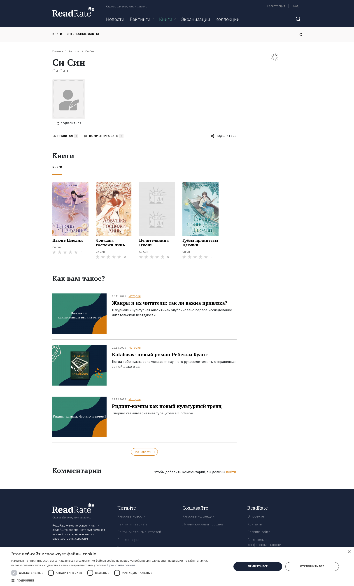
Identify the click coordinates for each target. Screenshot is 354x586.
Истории (135, 296)
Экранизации (195, 19)
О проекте (255, 516)
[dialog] (177, 566)
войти (231, 472)
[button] (118, 580)
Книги (165, 19)
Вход (295, 6)
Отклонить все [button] (312, 566)
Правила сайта (258, 532)
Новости (115, 19)
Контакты (254, 524)
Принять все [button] (258, 566)
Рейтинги (140, 19)
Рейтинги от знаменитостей (139, 532)
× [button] (349, 552)
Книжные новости (131, 516)
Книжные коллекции (198, 516)
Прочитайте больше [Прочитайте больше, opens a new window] (121, 565)
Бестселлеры (128, 540)
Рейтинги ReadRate (132, 524)
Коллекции (228, 19)
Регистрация (276, 6)
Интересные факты (83, 34)
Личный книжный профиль (203, 524)
